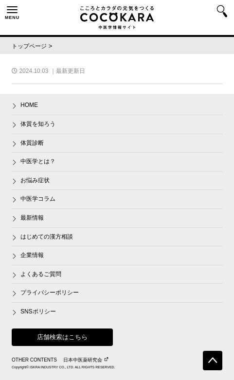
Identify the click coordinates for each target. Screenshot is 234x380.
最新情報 (32, 217)
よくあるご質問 (40, 274)
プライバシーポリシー (49, 292)
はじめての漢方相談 (46, 236)
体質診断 (32, 142)
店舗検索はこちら (62, 337)
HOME (29, 105)
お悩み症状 (35, 180)
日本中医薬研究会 (85, 360)
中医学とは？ (37, 161)
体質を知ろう (37, 124)
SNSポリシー (38, 311)
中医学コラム (37, 198)
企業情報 (32, 255)
